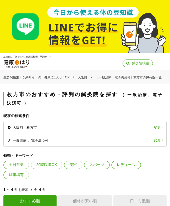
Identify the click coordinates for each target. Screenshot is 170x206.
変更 (157, 127)
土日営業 (16, 165)
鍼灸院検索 (140, 63)
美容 (73, 165)
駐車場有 (16, 175)
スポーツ (96, 165)
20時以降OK (46, 165)
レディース (126, 165)
